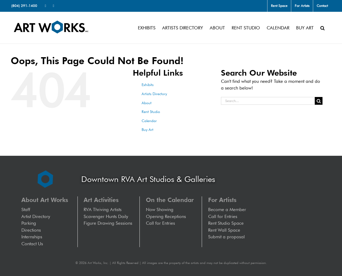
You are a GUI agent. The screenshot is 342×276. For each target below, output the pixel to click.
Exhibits (148, 85)
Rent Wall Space (224, 230)
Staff (25, 209)
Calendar (149, 121)
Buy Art (147, 129)
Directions (31, 230)
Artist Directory (35, 216)
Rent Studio (151, 112)
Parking (28, 223)
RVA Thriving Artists (103, 209)
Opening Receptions (166, 216)
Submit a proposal (226, 236)
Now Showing (159, 209)
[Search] (318, 101)
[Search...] (268, 101)
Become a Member (227, 209)
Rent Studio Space (226, 223)
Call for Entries (162, 223)
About (146, 103)
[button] (322, 28)
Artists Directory (154, 94)
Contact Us (32, 243)
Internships (31, 236)
